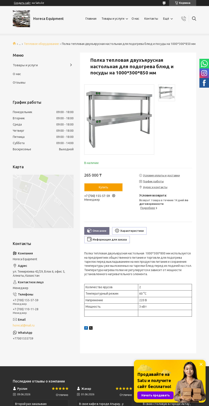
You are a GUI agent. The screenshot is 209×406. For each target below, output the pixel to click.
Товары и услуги (113, 18)
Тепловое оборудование (41, 44)
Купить (103, 187)
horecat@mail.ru (24, 325)
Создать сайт (22, 2)
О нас (135, 18)
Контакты (151, 18)
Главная (91, 18)
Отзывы (19, 82)
